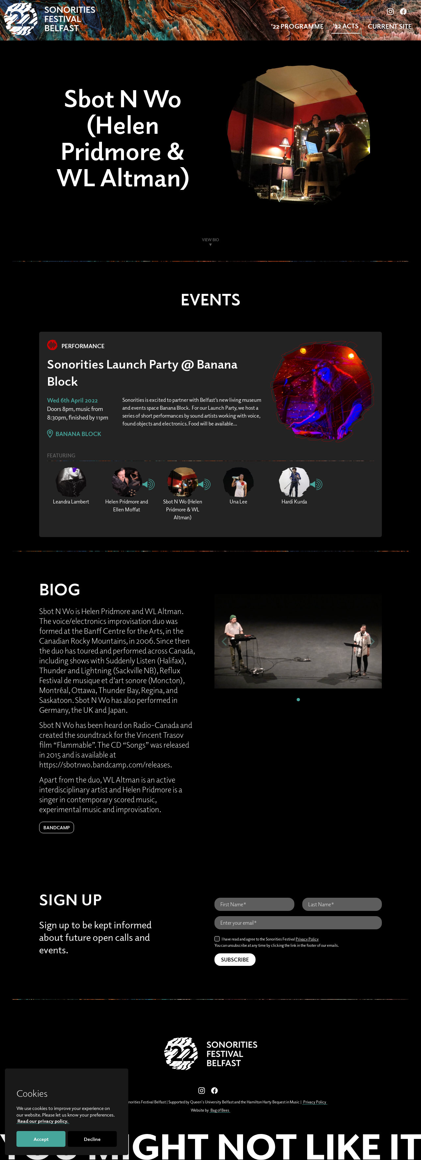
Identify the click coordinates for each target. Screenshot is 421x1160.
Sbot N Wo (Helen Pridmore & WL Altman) (182, 509)
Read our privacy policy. (42, 1121)
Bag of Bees (219, 1110)
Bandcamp (56, 827)
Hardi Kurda (294, 501)
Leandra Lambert (71, 501)
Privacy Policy (307, 939)
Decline (92, 1139)
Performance (76, 345)
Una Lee (238, 501)
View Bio (210, 239)
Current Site (390, 26)
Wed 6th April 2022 (72, 400)
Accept (41, 1139)
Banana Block (74, 433)
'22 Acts (346, 26)
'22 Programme (297, 26)
